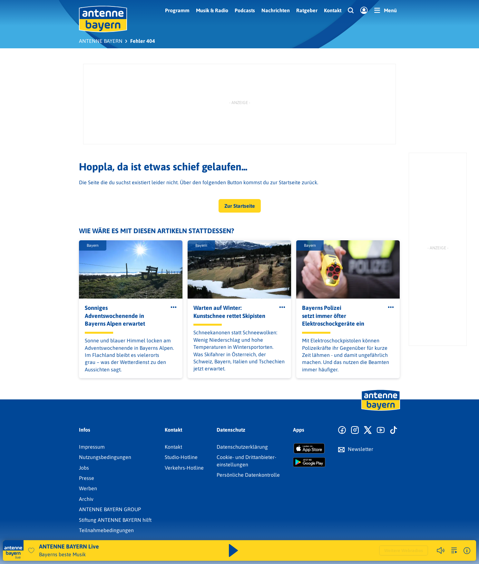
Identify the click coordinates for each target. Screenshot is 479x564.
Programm (177, 10)
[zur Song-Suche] (454, 550)
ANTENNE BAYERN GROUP (110, 509)
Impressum (92, 447)
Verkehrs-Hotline (184, 468)
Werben (88, 488)
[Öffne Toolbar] (174, 307)
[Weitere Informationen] (467, 550)
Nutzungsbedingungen (105, 457)
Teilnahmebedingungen (106, 530)
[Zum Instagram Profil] (354, 430)
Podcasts (245, 10)
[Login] (364, 11)
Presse (86, 478)
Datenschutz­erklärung (242, 447)
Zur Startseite (239, 206)
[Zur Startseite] (380, 410)
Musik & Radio (212, 10)
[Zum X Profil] (367, 430)
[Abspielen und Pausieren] (233, 550)
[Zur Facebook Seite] (342, 430)
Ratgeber (307, 10)
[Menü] (385, 10)
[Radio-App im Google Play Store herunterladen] (309, 462)
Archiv (86, 499)
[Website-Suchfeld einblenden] (351, 10)
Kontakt (332, 10)
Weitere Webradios (403, 550)
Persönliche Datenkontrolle (248, 475)
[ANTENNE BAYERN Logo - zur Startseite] (103, 19)
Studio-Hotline (181, 457)
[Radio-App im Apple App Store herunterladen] (309, 448)
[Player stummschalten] (441, 550)
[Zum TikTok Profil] (393, 430)
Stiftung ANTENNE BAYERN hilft (115, 520)
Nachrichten (275, 10)
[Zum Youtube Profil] (380, 430)
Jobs (84, 468)
